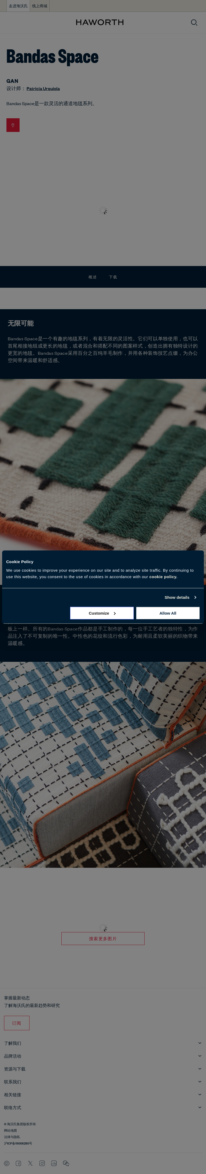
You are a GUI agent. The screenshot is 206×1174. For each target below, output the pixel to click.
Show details (177, 597)
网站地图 (10, 1130)
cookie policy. (163, 576)
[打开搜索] (194, 22)
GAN (12, 80)
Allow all (167, 613)
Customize (102, 613)
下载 (113, 276)
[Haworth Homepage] (100, 22)
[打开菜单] (8, 22)
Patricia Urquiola (43, 88)
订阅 (16, 1023)
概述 (93, 276)
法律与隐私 (12, 1136)
